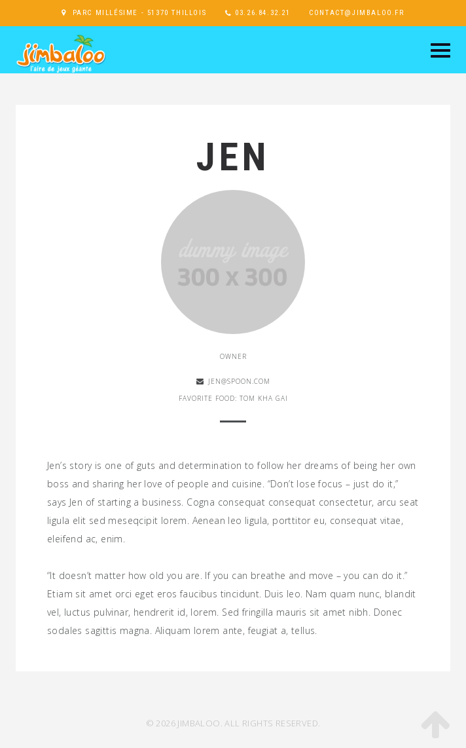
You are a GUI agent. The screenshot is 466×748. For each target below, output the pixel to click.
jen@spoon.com (239, 381)
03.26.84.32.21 (262, 13)
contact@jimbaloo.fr (356, 13)
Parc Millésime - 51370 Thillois (140, 13)
